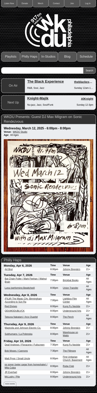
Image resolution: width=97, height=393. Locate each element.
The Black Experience (45, 82)
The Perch (68, 317)
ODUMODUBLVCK (15, 310)
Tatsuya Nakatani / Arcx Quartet (21, 317)
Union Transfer (70, 288)
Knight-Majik (37, 98)
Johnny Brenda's (71, 269)
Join (72, 3)
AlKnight (87, 98)
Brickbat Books (71, 280)
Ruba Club (68, 366)
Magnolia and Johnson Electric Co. (23, 328)
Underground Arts (72, 310)
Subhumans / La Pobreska (18, 334)
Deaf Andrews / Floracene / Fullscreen (24, 344)
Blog (67, 56)
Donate (25, 3)
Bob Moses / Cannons (16, 350)
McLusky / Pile (12, 376)
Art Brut (9, 269)
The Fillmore (69, 350)
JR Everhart (11, 372)
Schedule (86, 56)
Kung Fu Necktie (71, 306)
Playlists (10, 56)
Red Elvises (11, 306)
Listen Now (9, 3)
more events (10, 384)
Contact (56, 3)
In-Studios (48, 56)
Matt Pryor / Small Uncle (17, 358)
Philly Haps (29, 56)
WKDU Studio (20, 132)
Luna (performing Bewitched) (20, 288)
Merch (40, 3)
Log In (88, 3)
